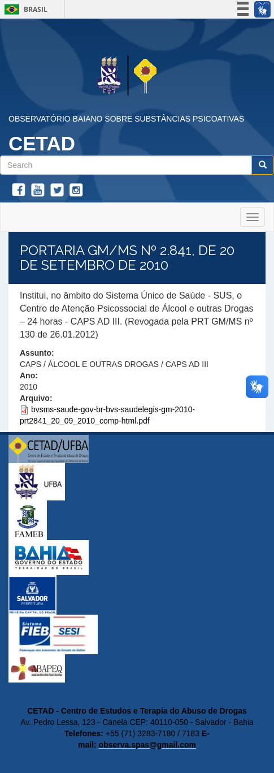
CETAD (41, 143)
